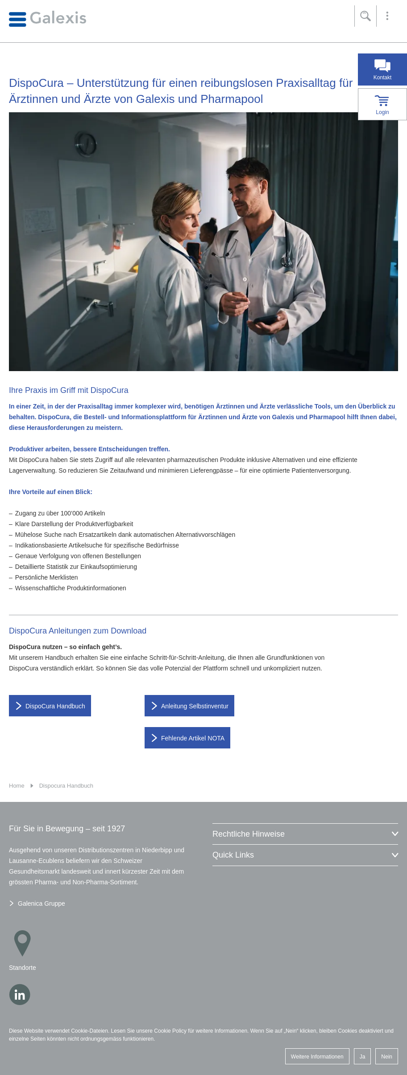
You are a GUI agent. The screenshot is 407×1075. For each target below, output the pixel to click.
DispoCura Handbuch (55, 706)
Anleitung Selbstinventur (194, 706)
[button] (387, 16)
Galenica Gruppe (41, 903)
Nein (386, 1057)
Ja (362, 1057)
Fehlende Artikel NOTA (192, 738)
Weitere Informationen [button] (317, 1057)
